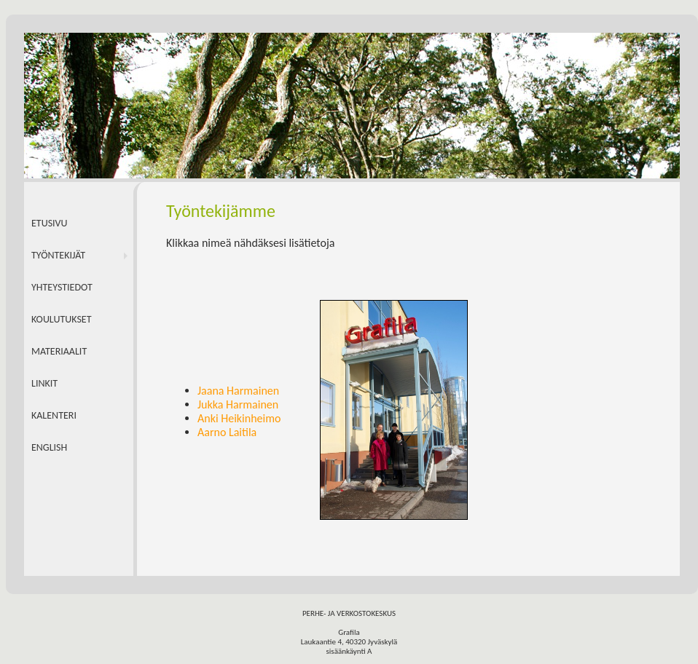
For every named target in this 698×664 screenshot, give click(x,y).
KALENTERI (54, 415)
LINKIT (44, 383)
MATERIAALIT (59, 351)
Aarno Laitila (226, 432)
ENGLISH (49, 447)
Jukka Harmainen (237, 404)
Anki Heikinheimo (239, 418)
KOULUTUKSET (61, 319)
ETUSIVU (49, 223)
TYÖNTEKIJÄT (58, 255)
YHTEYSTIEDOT (62, 287)
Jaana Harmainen (238, 391)
